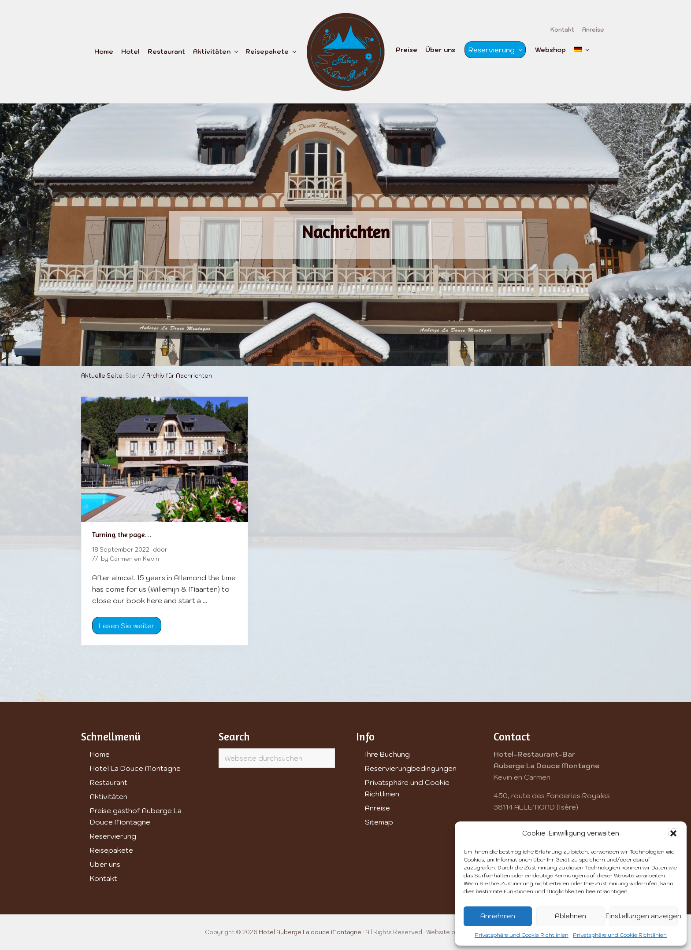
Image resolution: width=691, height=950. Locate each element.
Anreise (377, 807)
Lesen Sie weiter (127, 627)
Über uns (105, 864)
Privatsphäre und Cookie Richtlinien (521, 935)
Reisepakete (111, 850)
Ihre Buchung (387, 754)
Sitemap (379, 821)
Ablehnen (570, 916)
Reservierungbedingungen (411, 768)
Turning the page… (122, 534)
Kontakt (103, 878)
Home (100, 754)
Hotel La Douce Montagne (135, 768)
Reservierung (113, 836)
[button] (673, 833)
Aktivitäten (108, 796)
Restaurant (108, 782)
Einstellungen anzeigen (643, 916)
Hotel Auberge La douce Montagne (310, 932)
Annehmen (497, 916)
